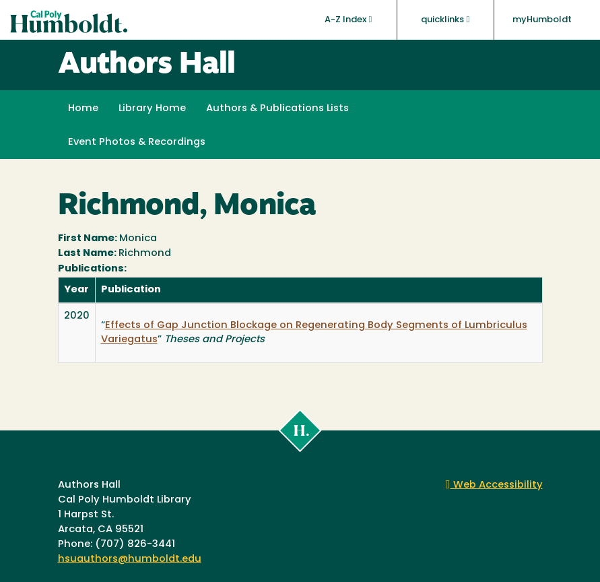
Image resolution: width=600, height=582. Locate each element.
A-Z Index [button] (348, 19)
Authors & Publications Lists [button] (277, 109)
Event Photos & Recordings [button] (136, 142)
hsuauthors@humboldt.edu (129, 559)
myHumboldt (542, 19)
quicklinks (445, 19)
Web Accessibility (494, 485)
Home (83, 109)
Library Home (152, 109)
